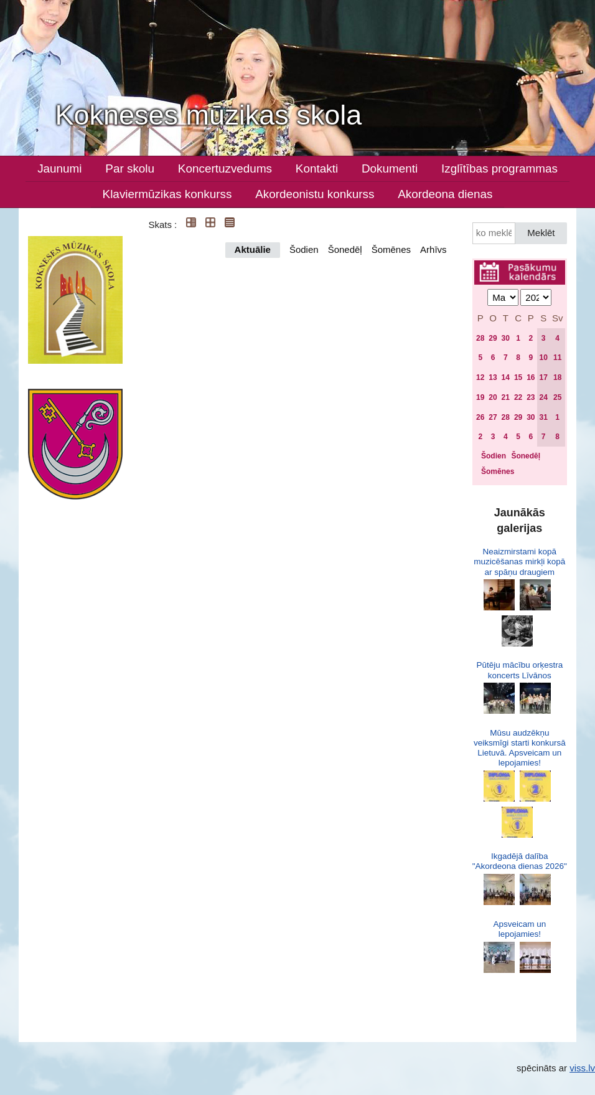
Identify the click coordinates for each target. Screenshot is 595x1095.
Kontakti (317, 168)
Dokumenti (390, 168)
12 (480, 377)
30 (506, 338)
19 (480, 397)
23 (531, 397)
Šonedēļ (345, 249)
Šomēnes (391, 249)
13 (493, 377)
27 (493, 417)
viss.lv (582, 1068)
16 (531, 377)
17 (543, 377)
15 (518, 377)
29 (493, 338)
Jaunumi (59, 168)
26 (480, 417)
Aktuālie (253, 249)
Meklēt (541, 232)
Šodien (304, 249)
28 (480, 338)
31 (543, 417)
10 (543, 357)
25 (557, 397)
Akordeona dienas (445, 194)
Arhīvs (433, 249)
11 (557, 357)
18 (557, 377)
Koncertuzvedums (225, 168)
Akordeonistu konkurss (314, 194)
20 (493, 397)
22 (518, 397)
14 (506, 377)
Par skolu (129, 168)
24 (543, 397)
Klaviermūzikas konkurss (167, 194)
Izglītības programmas (499, 168)
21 (506, 397)
